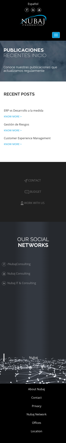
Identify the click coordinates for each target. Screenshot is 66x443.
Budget (32, 192)
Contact (32, 180)
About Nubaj (36, 389)
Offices (36, 423)
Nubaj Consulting (16, 273)
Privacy (36, 406)
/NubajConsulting (16, 264)
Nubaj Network (36, 414)
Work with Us (33, 203)
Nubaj (33, 357)
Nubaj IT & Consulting (19, 283)
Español (33, 4)
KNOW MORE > (13, 116)
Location (36, 431)
